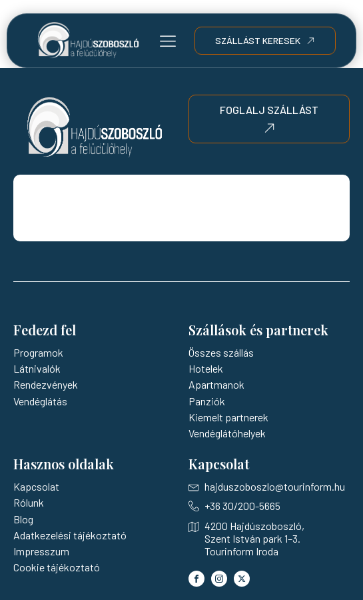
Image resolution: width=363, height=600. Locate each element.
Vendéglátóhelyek (227, 433)
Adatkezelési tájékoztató (70, 535)
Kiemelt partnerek (228, 417)
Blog (23, 519)
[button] (168, 41)
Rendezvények (45, 384)
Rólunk (28, 502)
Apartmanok (216, 384)
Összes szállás (221, 352)
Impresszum (41, 551)
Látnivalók (37, 368)
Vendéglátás (40, 401)
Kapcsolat (36, 486)
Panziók (206, 401)
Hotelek (205, 368)
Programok (38, 352)
